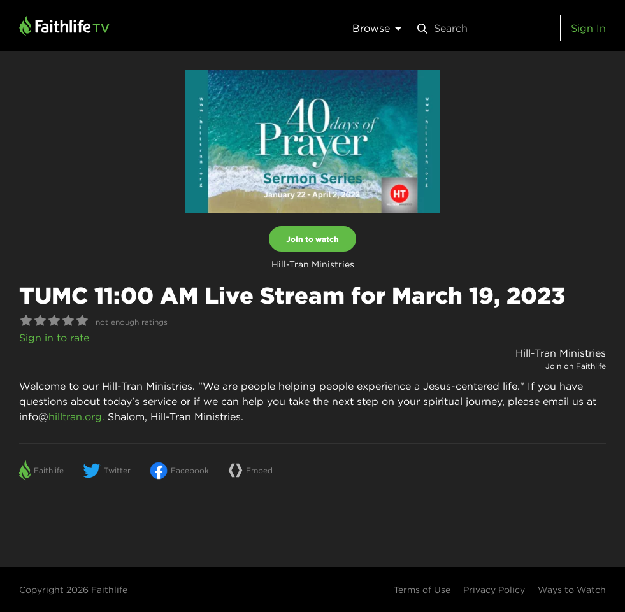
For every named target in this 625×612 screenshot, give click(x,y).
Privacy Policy (494, 589)
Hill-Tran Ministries (560, 352)
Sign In (588, 28)
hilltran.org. (76, 416)
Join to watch (312, 239)
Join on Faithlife (575, 366)
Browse (376, 28)
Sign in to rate (54, 337)
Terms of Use (422, 589)
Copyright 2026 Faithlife (73, 589)
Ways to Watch (572, 589)
